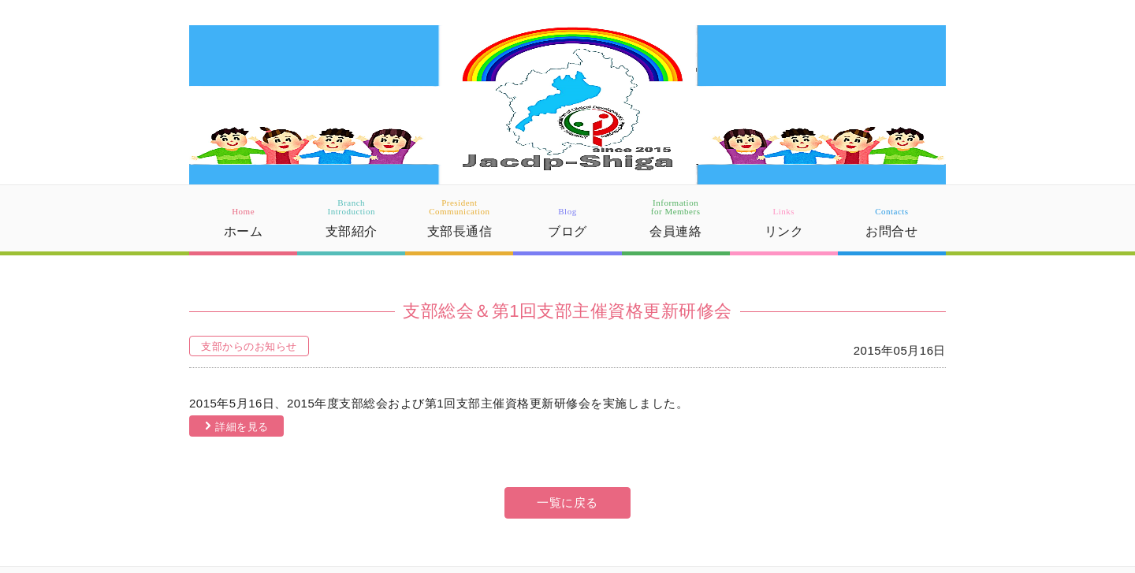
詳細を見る (242, 427)
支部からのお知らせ (249, 346)
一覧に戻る (567, 502)
